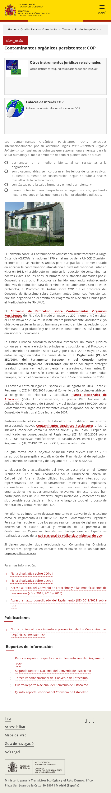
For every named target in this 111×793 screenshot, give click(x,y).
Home (12, 29)
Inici (8, 718)
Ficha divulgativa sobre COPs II (32, 581)
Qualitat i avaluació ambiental (38, 29)
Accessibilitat (15, 726)
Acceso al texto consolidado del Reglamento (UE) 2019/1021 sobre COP (59, 603)
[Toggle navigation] (101, 10)
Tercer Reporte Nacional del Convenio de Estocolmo (51, 678)
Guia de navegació (19, 743)
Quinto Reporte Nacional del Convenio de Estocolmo (51, 692)
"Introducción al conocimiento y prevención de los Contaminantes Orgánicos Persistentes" (59, 632)
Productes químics (86, 29)
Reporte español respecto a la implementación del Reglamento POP (60, 661)
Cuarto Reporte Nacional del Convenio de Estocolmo (51, 685)
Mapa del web (16, 735)
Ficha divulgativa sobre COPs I (32, 573)
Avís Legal (12, 752)
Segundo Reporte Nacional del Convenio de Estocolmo (53, 671)
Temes (66, 29)
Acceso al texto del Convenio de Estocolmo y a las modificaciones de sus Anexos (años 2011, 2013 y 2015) (59, 590)
